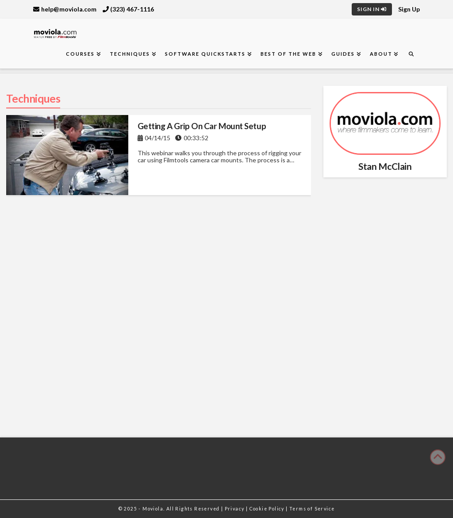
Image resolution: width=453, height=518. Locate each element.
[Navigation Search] (411, 54)
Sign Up (409, 9)
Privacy (235, 508)
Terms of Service (311, 508)
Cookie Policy (268, 508)
